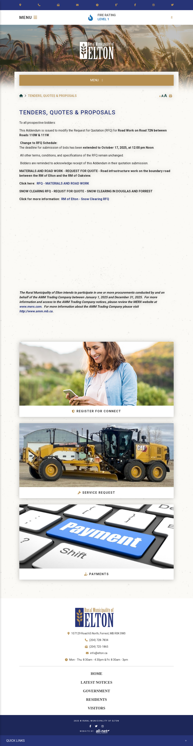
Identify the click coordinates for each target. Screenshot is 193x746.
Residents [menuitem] (96, 700)
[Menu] (28, 17)
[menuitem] (96, 674)
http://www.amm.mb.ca (35, 311)
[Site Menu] (96, 80)
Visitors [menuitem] (96, 709)
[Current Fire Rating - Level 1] (103, 17)
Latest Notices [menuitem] (96, 683)
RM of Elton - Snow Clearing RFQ (85, 199)
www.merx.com (30, 306)
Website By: (95, 732)
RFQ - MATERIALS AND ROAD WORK (63, 183)
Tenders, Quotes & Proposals (52, 96)
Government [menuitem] (96, 691)
